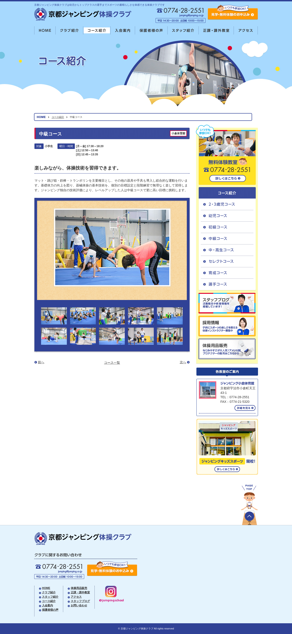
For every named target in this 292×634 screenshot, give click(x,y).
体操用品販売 (79, 588)
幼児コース (227, 215)
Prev (48, 248)
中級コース (227, 238)
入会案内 (123, 31)
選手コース (227, 285)
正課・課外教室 (216, 31)
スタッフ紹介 (183, 31)
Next (176, 248)
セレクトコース (227, 261)
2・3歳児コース (227, 204)
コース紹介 (97, 31)
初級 (227, 227)
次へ (183, 362)
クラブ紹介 (69, 31)
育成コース (227, 273)
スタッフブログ (80, 601)
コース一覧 (112, 362)
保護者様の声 (151, 31)
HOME (45, 31)
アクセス (246, 31)
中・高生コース (227, 250)
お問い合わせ (79, 605)
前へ (41, 362)
